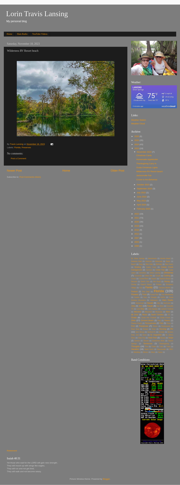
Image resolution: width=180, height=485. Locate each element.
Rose (154, 329)
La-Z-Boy (140, 309)
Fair (140, 288)
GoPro (162, 297)
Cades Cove (151, 267)
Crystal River (143, 279)
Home (9, 34)
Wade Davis (149, 349)
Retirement (12, 451)
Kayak (150, 306)
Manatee (137, 312)
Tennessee (147, 343)
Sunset (146, 341)
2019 (137, 226)
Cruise (133, 279)
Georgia (154, 297)
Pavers (167, 320)
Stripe (170, 338)
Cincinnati (138, 276)
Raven (155, 326)
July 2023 (141, 192)
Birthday (159, 264)
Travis (168, 346)
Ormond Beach (147, 320)
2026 (137, 136)
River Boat (135, 329)
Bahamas (158, 261)
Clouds (157, 276)
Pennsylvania (150, 323)
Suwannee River (158, 341)
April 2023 (142, 205)
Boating (138, 267)
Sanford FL (151, 332)
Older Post (117, 170)
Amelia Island (165, 258)
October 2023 (143, 184)
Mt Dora (134, 315)
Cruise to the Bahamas (146, 179)
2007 (137, 238)
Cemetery (142, 273)
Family (149, 287)
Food (144, 294)
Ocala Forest (165, 317)
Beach (133, 264)
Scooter (161, 332)
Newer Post (14, 170)
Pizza (169, 323)
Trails (161, 346)
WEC (171, 349)
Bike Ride (149, 264)
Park (159, 320)
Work (153, 352)
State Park (152, 338)
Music (144, 315)
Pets (161, 323)
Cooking (167, 276)
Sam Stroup (139, 332)
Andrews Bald (136, 261)
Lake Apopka (152, 309)
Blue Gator (169, 264)
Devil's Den (145, 281)
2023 (137, 148)
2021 (137, 218)
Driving (133, 284)
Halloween (154, 300)
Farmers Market (165, 288)
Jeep (133, 306)
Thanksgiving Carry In (146, 163)
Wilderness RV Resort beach (149, 171)
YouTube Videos (39, 34)
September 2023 (145, 188)
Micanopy (158, 312)
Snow (144, 335)
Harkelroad (140, 303)
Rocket (145, 329)
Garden (137, 297)
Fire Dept (146, 291)
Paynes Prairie (136, 323)
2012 (137, 234)
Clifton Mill (148, 276)
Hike (158, 303)
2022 (137, 214)
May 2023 (141, 201)
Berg (140, 264)
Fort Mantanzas (167, 294)
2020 (137, 222)
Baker (168, 261)
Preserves (26, 147)
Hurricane (167, 303)
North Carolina (157, 315)
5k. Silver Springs (138, 258)
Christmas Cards (144, 155)
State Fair (141, 338)
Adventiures (152, 258)
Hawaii (150, 303)
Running (162, 329)
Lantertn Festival (167, 309)
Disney (167, 281)
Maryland (148, 312)
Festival (134, 292)
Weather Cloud (138, 123)
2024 (137, 144)
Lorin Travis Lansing (37, 14)
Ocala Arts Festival (148, 317)
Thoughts (135, 346)
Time (146, 346)
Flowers (134, 294)
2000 (137, 246)
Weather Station (138, 120)
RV (171, 329)
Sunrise (137, 341)
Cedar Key (160, 270)
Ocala (134, 317)
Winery (145, 352)
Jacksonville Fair (144, 175)
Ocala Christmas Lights (147, 167)
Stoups (162, 338)
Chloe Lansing (155, 273)
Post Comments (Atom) (30, 177)
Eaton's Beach (146, 284)
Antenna (149, 261)
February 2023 (144, 209)
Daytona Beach (165, 279)
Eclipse (159, 284)
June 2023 (142, 197)
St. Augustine (156, 335)
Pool (133, 326)
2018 (137, 230)
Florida (17, 147)
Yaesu (160, 352)
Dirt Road (156, 281)
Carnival (149, 270)
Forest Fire (154, 294)
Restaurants (165, 326)
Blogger (106, 479)
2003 (137, 242)
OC (169, 315)
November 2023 (144, 152)
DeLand (134, 281)
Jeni (140, 306)
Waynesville (161, 349)
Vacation (135, 349)
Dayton (153, 279)
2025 (137, 140)
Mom (168, 312)
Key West (160, 306)
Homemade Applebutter (147, 159)
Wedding (137, 352)
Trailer (153, 346)
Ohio (133, 320)
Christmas (168, 273)
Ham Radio (22, 34)
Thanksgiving (164, 343)
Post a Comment (18, 158)
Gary (145, 297)
